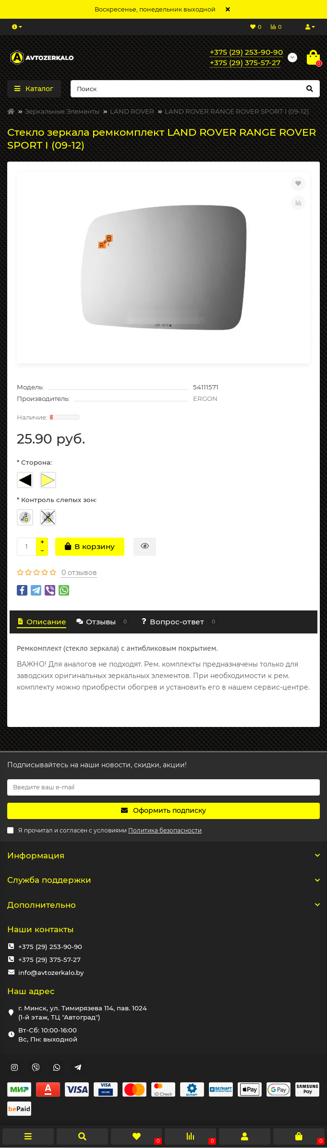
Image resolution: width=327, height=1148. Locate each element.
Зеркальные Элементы (62, 111)
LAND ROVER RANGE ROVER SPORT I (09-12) (237, 111)
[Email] (163, 787)
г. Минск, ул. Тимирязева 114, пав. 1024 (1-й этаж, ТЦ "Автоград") (82, 1012)
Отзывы (103, 621)
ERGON (205, 398)
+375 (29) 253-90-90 (50, 946)
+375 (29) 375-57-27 (49, 959)
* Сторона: (34, 462)
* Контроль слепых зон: (57, 500)
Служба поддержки (163, 880)
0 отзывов (79, 572)
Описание (41, 621)
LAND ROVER (132, 111)
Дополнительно (163, 905)
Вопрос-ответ (179, 621)
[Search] (195, 88)
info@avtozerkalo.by (51, 972)
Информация (163, 855)
